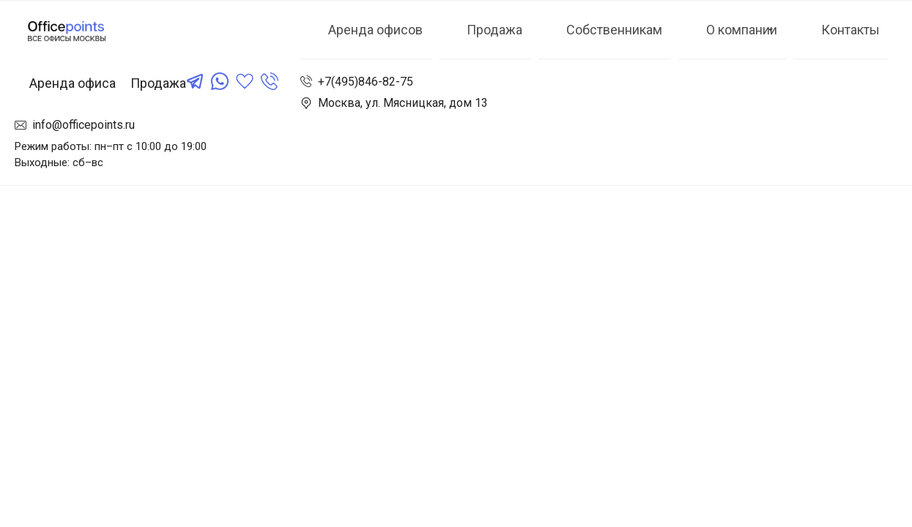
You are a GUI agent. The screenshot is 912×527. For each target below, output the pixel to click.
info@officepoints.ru (83, 125)
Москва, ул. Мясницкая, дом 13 (403, 103)
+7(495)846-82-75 (365, 82)
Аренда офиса (72, 83)
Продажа (158, 83)
